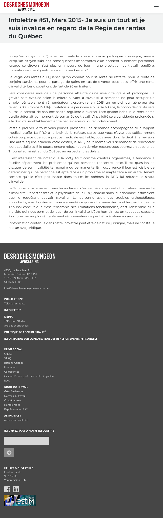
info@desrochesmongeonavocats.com (26, 288)
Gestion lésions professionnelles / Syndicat (29, 376)
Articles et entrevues (16, 325)
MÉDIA (8, 316)
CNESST (9, 354)
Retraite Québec (13, 363)
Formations (11, 367)
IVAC (7, 380)
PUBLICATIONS (13, 299)
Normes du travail (14, 396)
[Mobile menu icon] (156, 6)
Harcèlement (12, 405)
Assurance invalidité (16, 420)
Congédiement (13, 400)
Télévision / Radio (14, 321)
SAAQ (7, 358)
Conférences (11, 371)
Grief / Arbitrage (14, 391)
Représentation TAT (16, 409)
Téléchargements (14, 303)
